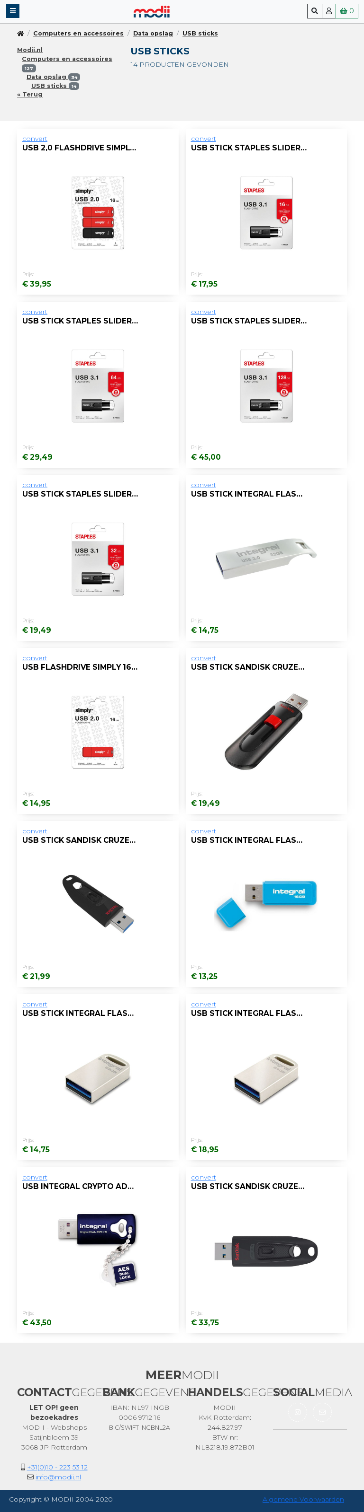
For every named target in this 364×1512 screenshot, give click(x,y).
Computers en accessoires (78, 33)
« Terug (30, 94)
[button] (13, 11)
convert (34, 138)
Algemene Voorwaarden (303, 1499)
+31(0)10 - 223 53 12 (57, 1467)
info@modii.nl (58, 1477)
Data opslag (153, 33)
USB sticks (200, 33)
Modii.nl (30, 49)
